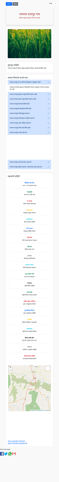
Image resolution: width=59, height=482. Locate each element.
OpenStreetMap (40, 410)
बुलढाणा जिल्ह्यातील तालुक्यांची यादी (17, 443)
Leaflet (32, 410)
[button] (10, 367)
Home (9, 4)
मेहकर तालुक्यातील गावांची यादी (16, 441)
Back (15, 4)
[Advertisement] (36, 147)
